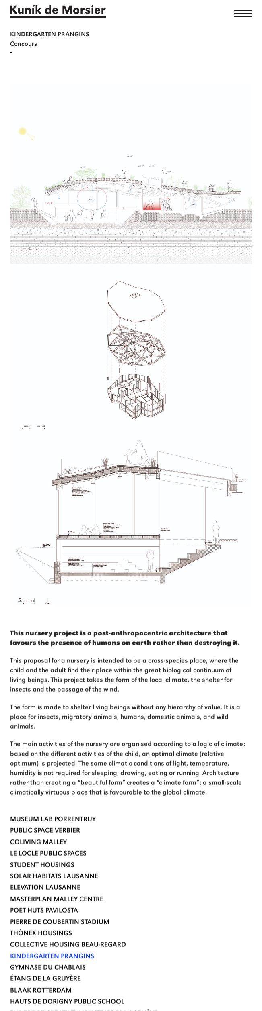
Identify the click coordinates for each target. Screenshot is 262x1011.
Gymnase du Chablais (48, 988)
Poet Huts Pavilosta (44, 931)
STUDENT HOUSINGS (42, 885)
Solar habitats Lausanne (54, 897)
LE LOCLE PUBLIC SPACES (48, 874)
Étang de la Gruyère (45, 1000)
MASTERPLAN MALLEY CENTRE (56, 920)
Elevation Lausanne (45, 908)
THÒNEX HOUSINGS (41, 954)
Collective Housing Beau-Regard (68, 965)
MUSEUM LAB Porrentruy (53, 840)
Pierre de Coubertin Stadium (59, 943)
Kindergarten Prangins (52, 977)
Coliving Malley (38, 863)
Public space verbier (45, 851)
